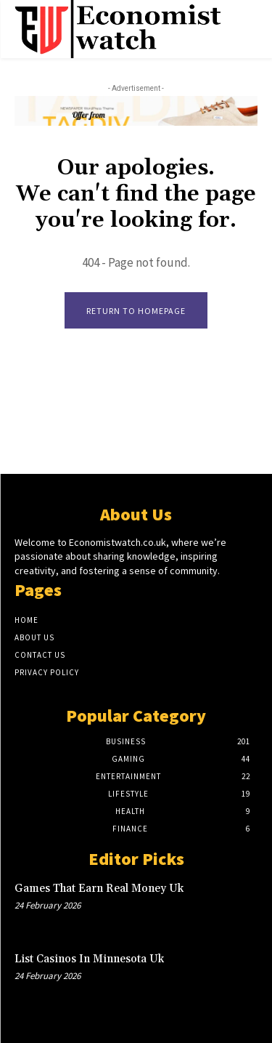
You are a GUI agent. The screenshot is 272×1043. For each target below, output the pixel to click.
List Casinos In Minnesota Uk (89, 959)
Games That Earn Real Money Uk (99, 888)
